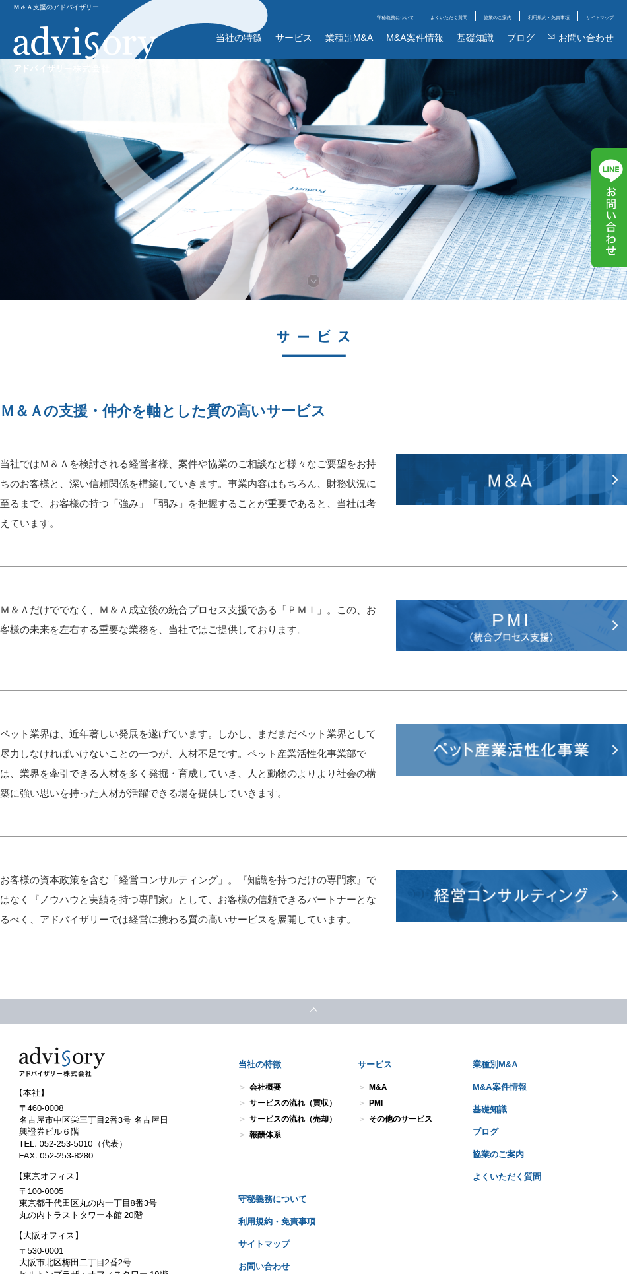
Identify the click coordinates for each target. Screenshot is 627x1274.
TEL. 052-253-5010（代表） (73, 1144)
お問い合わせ (581, 37)
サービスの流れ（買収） (293, 1103)
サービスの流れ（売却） (293, 1118)
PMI (376, 1103)
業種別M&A (349, 37)
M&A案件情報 (414, 37)
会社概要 (265, 1087)
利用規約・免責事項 (549, 17)
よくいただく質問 (448, 17)
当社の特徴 (239, 37)
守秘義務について (395, 17)
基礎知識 (475, 37)
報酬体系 (265, 1134)
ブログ (521, 37)
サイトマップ (600, 17)
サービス (293, 37)
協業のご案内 (498, 17)
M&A (378, 1087)
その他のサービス (400, 1118)
